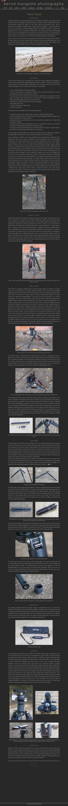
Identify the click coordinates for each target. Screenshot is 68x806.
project (17, 8)
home (5, 8)
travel (11, 8)
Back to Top (34, 763)
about (62, 8)
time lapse (40, 8)
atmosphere (48, 8)
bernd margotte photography (34, 4)
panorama (31, 8)
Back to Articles (34, 766)
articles (57, 8)
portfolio (23, 8)
